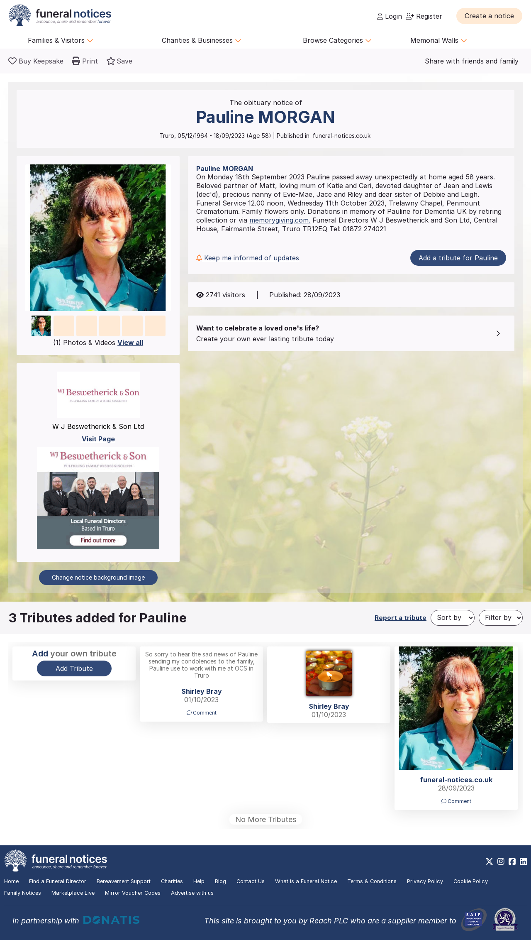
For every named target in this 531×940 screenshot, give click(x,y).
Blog (220, 881)
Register (424, 16)
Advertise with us (192, 893)
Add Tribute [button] (74, 668)
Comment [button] (202, 713)
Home (11, 881)
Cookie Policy (470, 881)
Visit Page (98, 439)
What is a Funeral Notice (306, 881)
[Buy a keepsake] (35, 61)
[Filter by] (501, 618)
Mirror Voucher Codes (133, 893)
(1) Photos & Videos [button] (98, 342)
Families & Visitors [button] (60, 40)
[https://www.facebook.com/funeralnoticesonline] (512, 862)
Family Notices (22, 893)
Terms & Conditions (372, 881)
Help (199, 881)
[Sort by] (453, 618)
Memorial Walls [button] (438, 40)
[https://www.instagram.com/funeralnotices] (500, 862)
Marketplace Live (73, 893)
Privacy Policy (425, 881)
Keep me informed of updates (247, 258)
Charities (172, 881)
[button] (489, 16)
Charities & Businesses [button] (201, 40)
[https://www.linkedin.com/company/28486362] (523, 862)
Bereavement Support (124, 881)
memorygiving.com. (279, 220)
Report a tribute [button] (400, 618)
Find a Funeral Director (57, 881)
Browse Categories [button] (337, 40)
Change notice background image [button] (98, 577)
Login (389, 16)
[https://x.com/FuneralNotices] (489, 862)
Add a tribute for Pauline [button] (458, 258)
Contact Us (250, 881)
